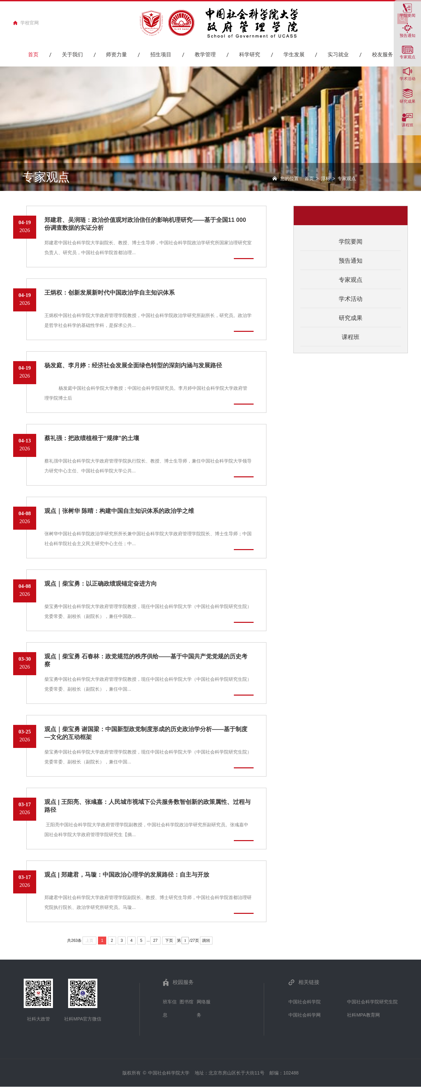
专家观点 (350, 280)
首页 (309, 178)
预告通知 (407, 35)
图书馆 (186, 1001)
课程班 (407, 125)
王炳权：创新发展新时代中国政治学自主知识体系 (109, 292)
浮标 (325, 178)
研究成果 (407, 101)
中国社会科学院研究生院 (372, 1001)
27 (155, 940)
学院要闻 (407, 15)
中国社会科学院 (304, 1001)
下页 (169, 940)
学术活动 (407, 78)
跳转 (206, 940)
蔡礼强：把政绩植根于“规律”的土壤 (91, 438)
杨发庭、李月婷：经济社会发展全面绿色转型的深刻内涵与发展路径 (133, 365)
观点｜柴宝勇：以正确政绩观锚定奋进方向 (100, 583)
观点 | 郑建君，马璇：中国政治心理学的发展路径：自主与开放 (126, 874)
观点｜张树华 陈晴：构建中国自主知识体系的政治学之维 (119, 511)
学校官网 (29, 22)
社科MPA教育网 (363, 1015)
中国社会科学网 (304, 1015)
